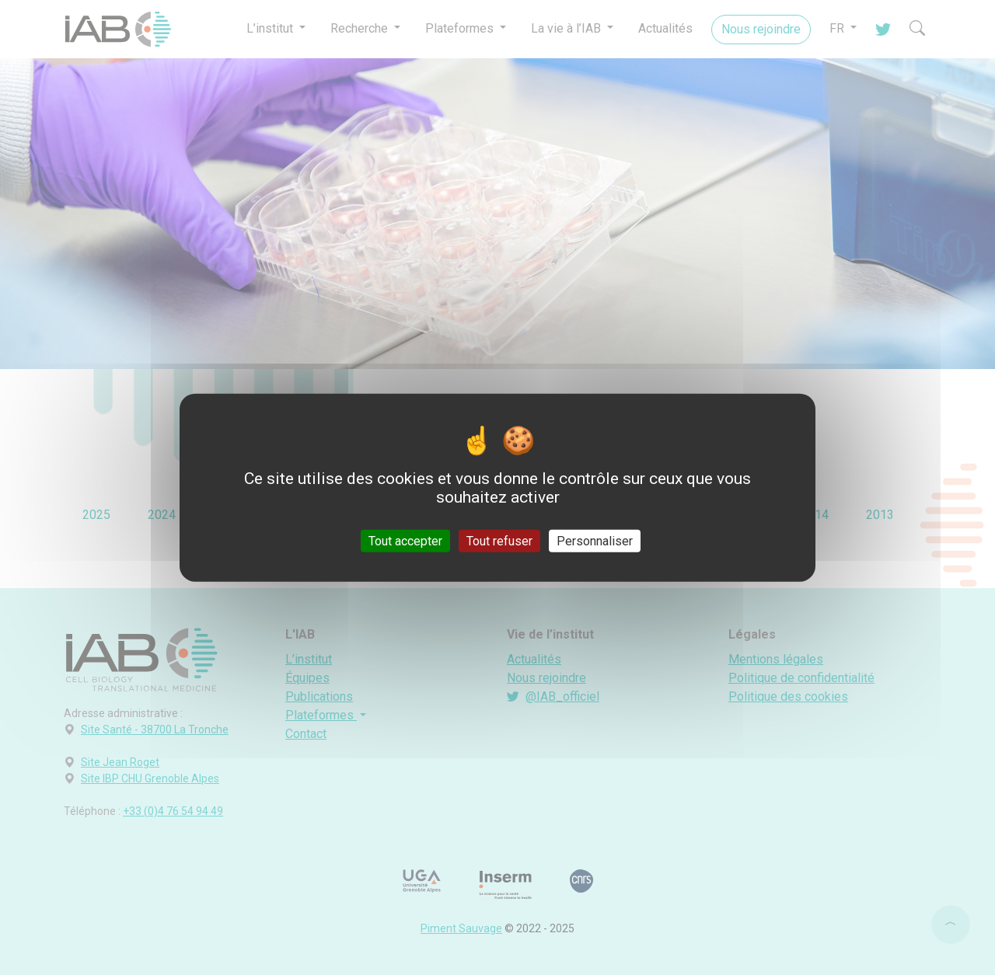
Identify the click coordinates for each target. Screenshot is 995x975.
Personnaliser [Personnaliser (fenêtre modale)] (595, 541)
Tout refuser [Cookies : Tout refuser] (499, 541)
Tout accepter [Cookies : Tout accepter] (405, 541)
